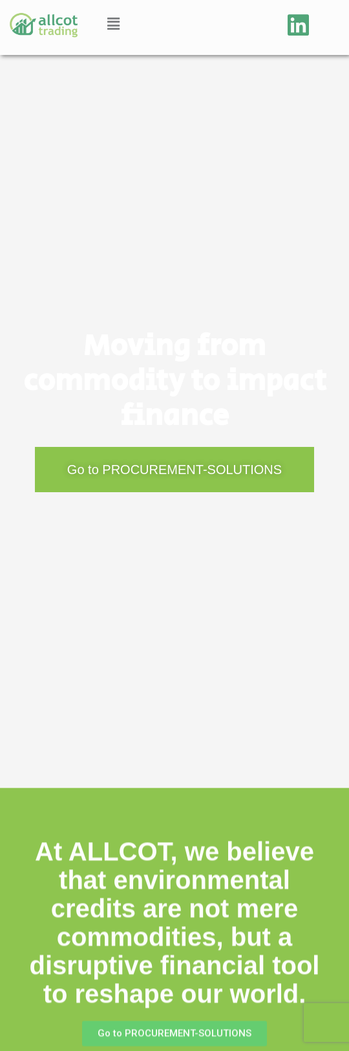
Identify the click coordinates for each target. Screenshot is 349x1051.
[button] (113, 24)
